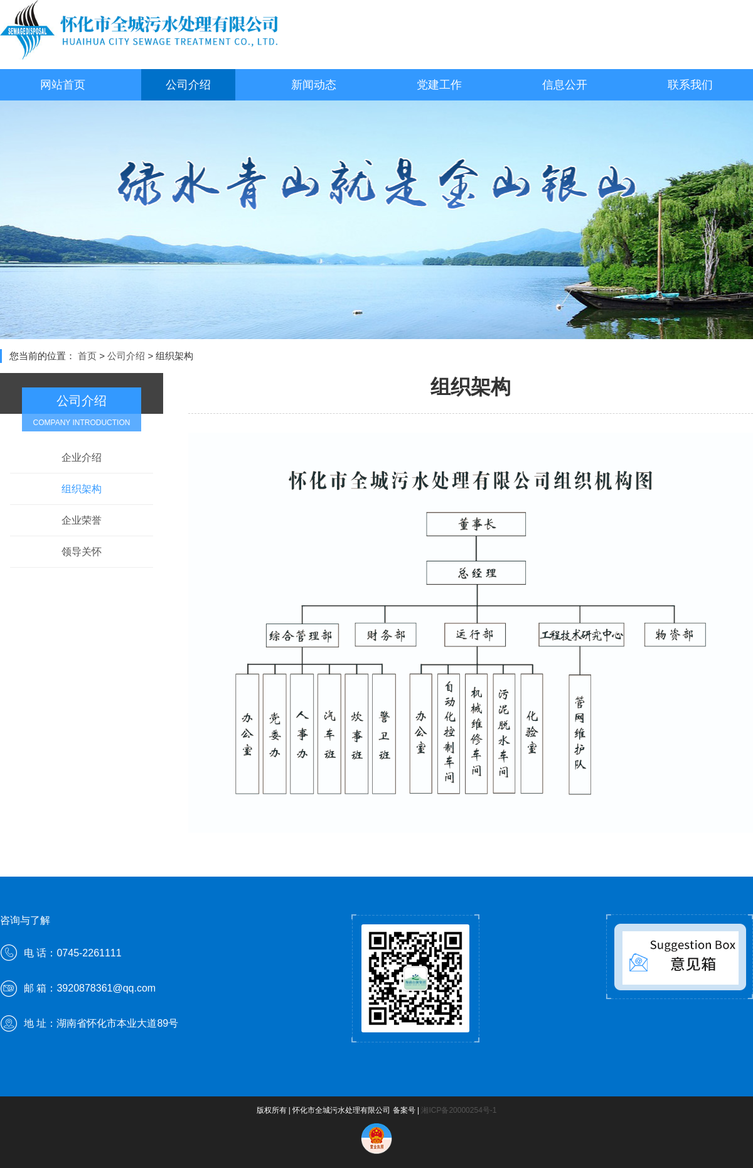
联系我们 (690, 84)
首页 (87, 355)
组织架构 (81, 489)
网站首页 (62, 84)
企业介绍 (81, 457)
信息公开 (564, 84)
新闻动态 (313, 84)
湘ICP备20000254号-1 (458, 1110)
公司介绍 (188, 84)
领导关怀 (81, 551)
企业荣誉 (81, 520)
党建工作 (439, 84)
